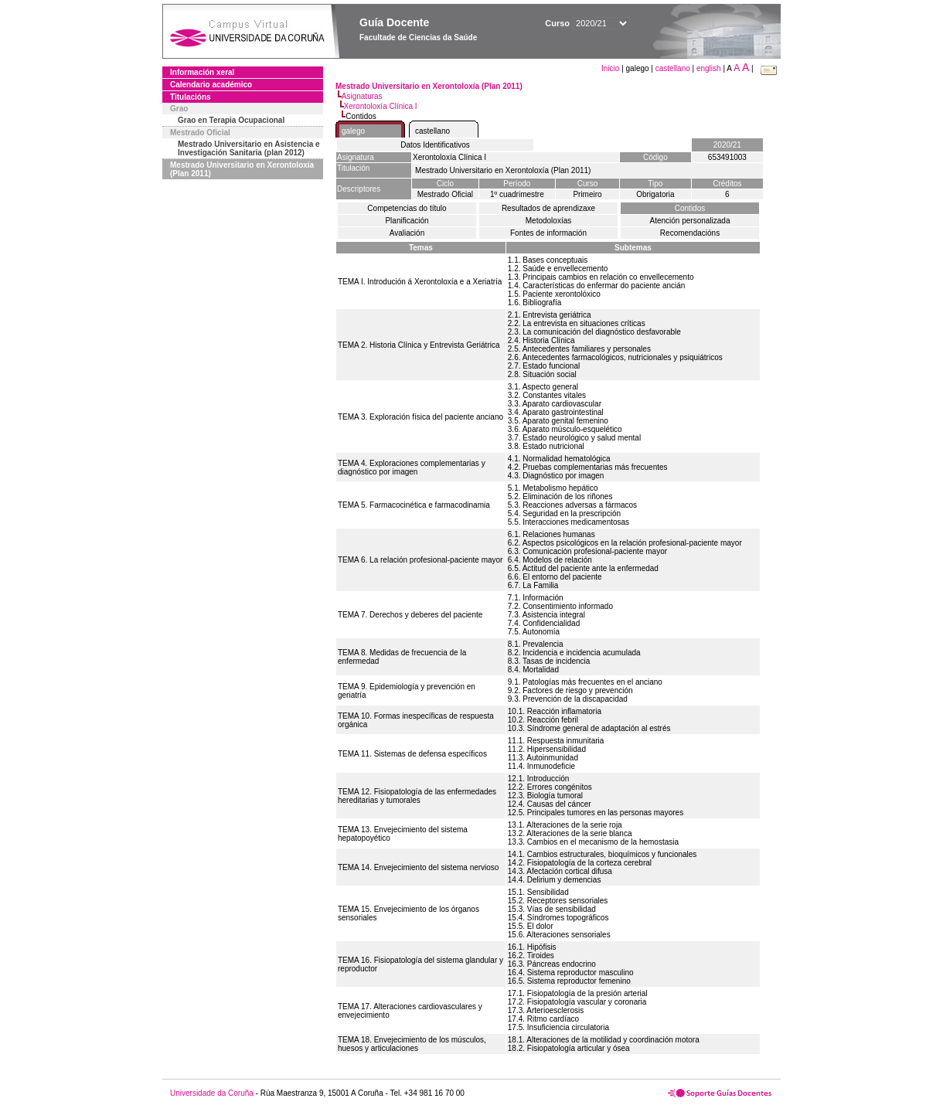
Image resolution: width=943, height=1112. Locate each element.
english (708, 68)
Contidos (690, 208)
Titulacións (190, 97)
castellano (672, 68)
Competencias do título (406, 208)
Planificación (406, 220)
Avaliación (407, 233)
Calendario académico (211, 84)
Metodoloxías (548, 220)
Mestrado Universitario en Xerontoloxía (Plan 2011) (242, 169)
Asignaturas (362, 96)
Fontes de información (548, 233)
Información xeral (202, 72)
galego (353, 131)
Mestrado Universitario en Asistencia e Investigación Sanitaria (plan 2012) (249, 148)
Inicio (611, 68)
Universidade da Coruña (212, 1093)
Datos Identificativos (435, 145)
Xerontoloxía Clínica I (380, 106)
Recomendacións (690, 233)
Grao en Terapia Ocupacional (231, 120)
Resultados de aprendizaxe (548, 208)
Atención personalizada (690, 220)
